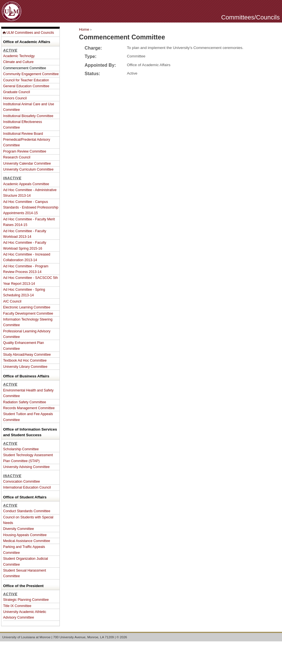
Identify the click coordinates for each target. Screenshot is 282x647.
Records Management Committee (29, 408)
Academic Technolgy (19, 56)
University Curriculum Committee (28, 169)
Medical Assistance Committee (26, 541)
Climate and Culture (18, 62)
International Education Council (27, 487)
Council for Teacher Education (26, 80)
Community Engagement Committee (31, 74)
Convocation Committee (21, 481)
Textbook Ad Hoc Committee (25, 360)
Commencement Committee (24, 68)
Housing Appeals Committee (25, 535)
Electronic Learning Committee (26, 307)
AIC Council (12, 301)
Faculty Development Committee (28, 313)
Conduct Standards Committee (26, 511)
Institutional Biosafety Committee (28, 116)
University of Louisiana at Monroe (26, 637)
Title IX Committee (17, 606)
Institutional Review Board (23, 134)
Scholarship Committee (21, 449)
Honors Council (15, 98)
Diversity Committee (18, 529)
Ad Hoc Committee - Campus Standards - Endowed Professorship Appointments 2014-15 (30, 207)
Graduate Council (16, 92)
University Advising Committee (26, 467)
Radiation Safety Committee (24, 402)
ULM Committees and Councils (30, 33)
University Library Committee (25, 367)
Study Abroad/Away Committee (27, 355)
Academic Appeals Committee (26, 184)
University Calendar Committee (27, 163)
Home (84, 29)
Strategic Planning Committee (26, 600)
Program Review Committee (24, 151)
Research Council (16, 157)
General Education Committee (26, 86)
